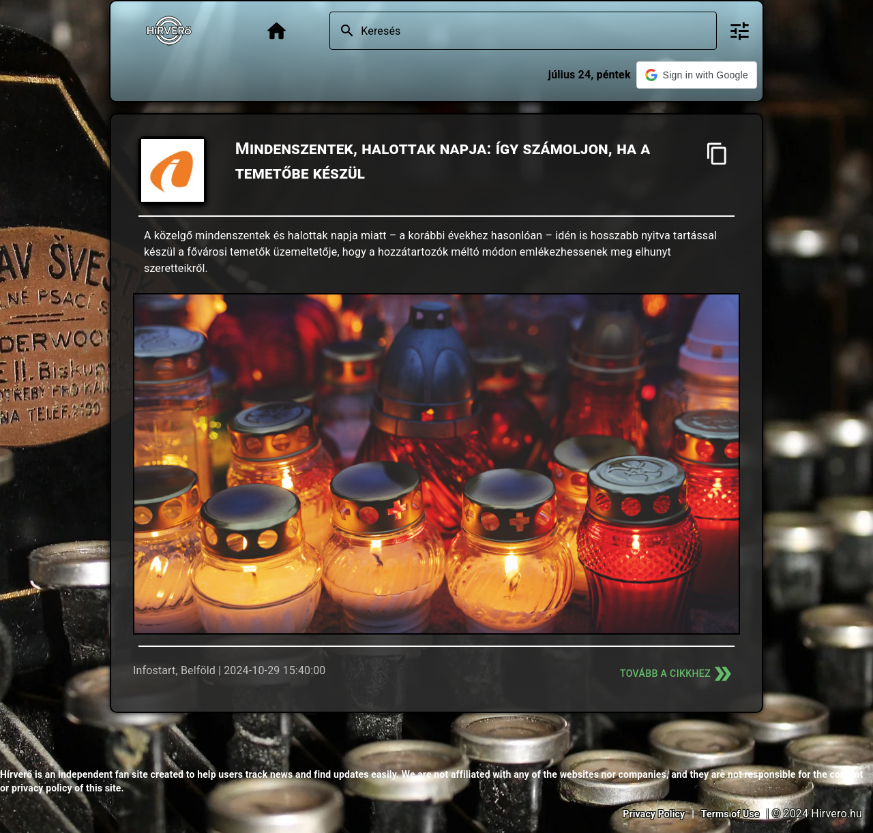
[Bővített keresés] (739, 31)
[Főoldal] (276, 31)
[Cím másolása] (717, 153)
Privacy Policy (654, 813)
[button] (696, 75)
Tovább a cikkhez (677, 674)
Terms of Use (730, 813)
